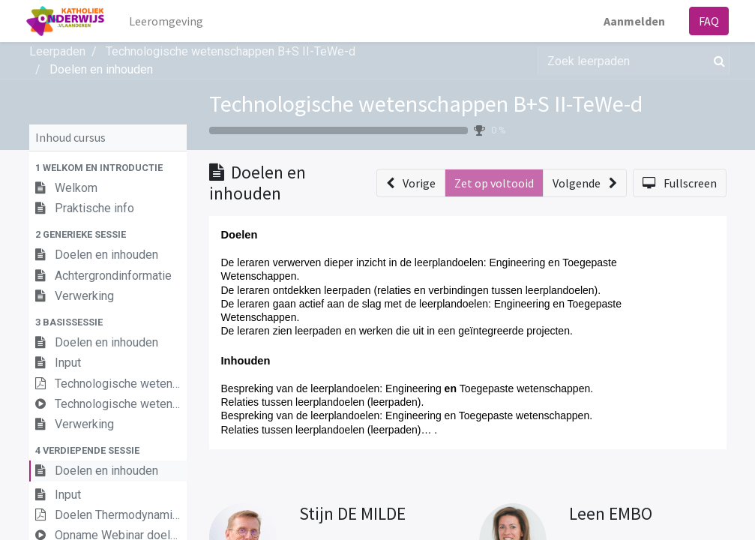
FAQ (707, 21)
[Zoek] (716, 60)
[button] (108, 168)
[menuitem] (168, 21)
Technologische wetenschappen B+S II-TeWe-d (426, 103)
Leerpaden (57, 51)
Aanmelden (632, 21)
